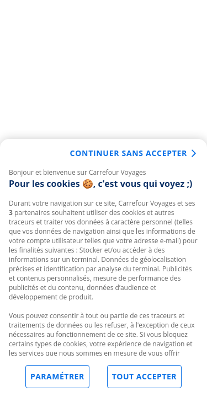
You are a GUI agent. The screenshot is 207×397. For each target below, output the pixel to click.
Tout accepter (144, 379)
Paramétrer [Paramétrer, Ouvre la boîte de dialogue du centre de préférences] (57, 379)
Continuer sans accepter (128, 156)
